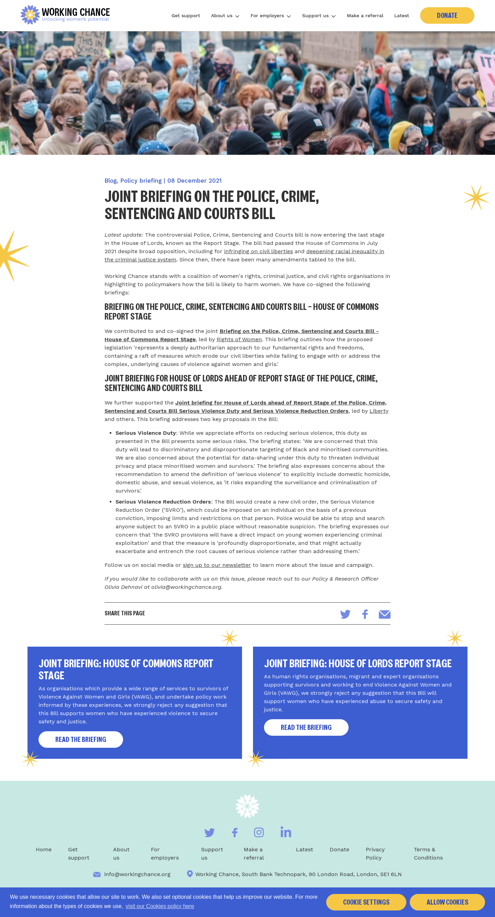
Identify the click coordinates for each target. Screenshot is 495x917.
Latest (401, 15)
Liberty (379, 411)
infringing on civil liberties (258, 251)
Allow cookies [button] (447, 902)
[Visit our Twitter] (209, 832)
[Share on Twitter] (345, 614)
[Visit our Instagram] (259, 832)
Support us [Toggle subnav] (319, 15)
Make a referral (365, 15)
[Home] (68, 15)
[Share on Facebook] (365, 614)
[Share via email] (384, 614)
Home (44, 849)
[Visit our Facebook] (235, 832)
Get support (186, 15)
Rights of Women (239, 339)
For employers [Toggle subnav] (271, 15)
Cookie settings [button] (366, 902)
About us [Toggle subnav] (225, 15)
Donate (447, 15)
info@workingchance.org (131, 874)
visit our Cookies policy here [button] (160, 906)
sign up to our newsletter (217, 565)
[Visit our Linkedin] (285, 831)
